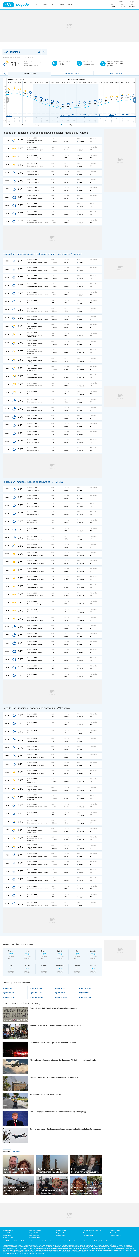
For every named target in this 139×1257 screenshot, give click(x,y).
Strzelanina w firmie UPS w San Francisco (46, 1095)
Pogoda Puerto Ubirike (36, 988)
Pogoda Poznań (34, 1235)
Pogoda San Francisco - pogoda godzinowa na (27, 482)
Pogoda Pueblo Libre (9, 997)
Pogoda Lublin (60, 1233)
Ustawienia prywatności (57, 1241)
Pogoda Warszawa (115, 1235)
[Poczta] (112, 5)
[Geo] (44, 52)
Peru (15, 44)
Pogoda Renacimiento (85, 997)
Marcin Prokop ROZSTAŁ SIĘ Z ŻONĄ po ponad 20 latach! (16, 1170)
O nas (32, 1241)
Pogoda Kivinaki (84, 993)
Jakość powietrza (66, 5)
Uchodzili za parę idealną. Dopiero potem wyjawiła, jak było (85, 1170)
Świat (53, 5)
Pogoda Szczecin (88, 1235)
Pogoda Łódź (87, 1233)
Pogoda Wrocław (8, 1237)
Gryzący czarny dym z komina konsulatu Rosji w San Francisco (54, 1077)
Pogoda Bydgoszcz (35, 1230)
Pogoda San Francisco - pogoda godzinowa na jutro (29, 254)
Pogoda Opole (7, 1235)
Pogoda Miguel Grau (8, 993)
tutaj (42, 1253)
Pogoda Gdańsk (61, 1230)
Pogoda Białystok (8, 1230)
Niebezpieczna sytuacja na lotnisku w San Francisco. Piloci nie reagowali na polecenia (63, 1060)
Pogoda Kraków (34, 1233)
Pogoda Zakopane (34, 1237)
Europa (45, 5)
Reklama (23, 1241)
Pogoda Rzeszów (61, 1235)
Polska (36, 5)
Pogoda (22, 5)
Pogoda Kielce (7, 1233)
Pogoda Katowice (115, 1230)
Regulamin (72, 1241)
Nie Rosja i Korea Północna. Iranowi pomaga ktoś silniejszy (50, 1170)
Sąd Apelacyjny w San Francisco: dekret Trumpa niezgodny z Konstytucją (58, 1112)
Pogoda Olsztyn (114, 1233)
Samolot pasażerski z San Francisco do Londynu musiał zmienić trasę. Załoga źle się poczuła (65, 1129)
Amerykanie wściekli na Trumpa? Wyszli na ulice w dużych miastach (56, 1025)
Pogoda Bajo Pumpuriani (37, 997)
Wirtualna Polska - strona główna (8, 4)
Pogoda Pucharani (59, 993)
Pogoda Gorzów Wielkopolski (92, 1230)
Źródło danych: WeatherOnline (101, 1241)
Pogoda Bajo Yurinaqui (61, 997)
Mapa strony (83, 1241)
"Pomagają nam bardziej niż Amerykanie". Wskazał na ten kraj (16, 1190)
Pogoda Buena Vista (36, 993)
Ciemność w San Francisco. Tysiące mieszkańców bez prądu (53, 1043)
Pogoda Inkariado (8, 988)
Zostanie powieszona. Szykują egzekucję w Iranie (50, 1191)
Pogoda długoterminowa (72, 73)
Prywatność (42, 1241)
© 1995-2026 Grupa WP (10, 1241)
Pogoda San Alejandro (85, 988)
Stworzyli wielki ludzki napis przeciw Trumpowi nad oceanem (53, 1008)
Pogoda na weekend (115, 73)
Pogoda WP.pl (7, 44)
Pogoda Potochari (59, 988)
